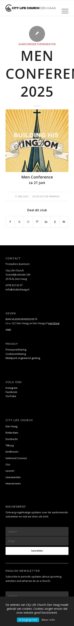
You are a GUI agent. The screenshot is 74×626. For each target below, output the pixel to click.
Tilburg (10, 445)
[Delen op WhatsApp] (28, 221)
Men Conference (37, 177)
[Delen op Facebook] (10, 221)
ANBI (8, 329)
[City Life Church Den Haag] (31, 8)
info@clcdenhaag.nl (17, 289)
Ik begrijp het (28, 619)
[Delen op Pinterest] (37, 221)
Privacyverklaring (16, 349)
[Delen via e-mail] (64, 221)
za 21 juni (37, 182)
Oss (8, 464)
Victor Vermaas (49, 196)
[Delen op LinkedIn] (46, 221)
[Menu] (63, 11)
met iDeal (53, 323)
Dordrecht (12, 439)
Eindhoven (12, 451)
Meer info (48, 619)
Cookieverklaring (16, 354)
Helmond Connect (16, 458)
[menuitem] (63, 11)
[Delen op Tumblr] (55, 221)
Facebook (11, 392)
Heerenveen (13, 483)
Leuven (10, 470)
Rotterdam (12, 432)
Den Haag (11, 426)
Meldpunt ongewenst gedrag (23, 358)
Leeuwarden (13, 477)
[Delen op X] (19, 221)
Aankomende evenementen (37, 44)
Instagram (12, 388)
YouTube (11, 396)
